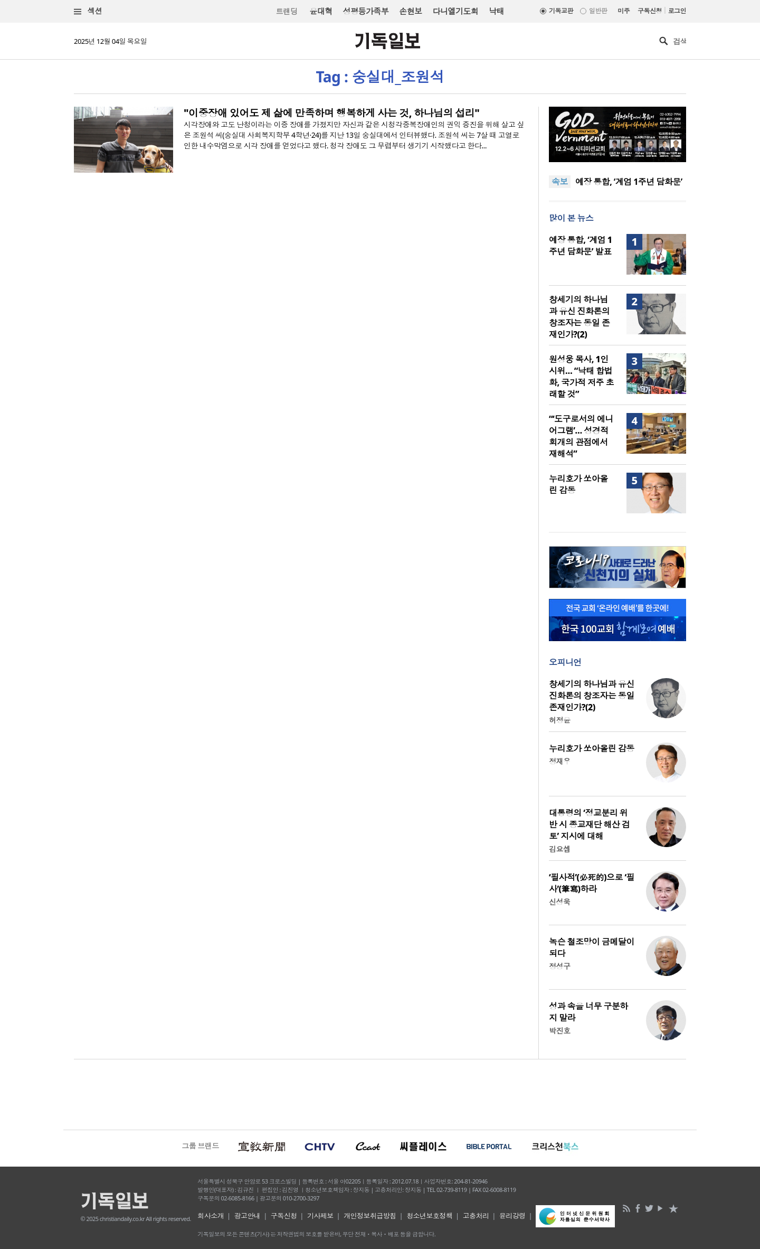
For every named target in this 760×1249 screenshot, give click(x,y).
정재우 (559, 761)
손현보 (410, 11)
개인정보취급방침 (370, 1215)
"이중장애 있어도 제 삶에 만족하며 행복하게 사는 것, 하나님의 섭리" (331, 113)
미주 (624, 10)
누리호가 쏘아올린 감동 (591, 748)
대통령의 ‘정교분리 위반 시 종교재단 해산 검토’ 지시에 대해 (589, 824)
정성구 (559, 966)
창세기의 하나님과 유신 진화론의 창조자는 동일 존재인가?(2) (579, 317)
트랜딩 (286, 11)
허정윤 (559, 720)
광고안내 (247, 1215)
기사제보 (320, 1215)
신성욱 (559, 902)
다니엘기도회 (456, 11)
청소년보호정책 (429, 1215)
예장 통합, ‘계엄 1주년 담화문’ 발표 (580, 245)
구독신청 (650, 10)
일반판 (598, 10)
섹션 (88, 11)
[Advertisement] (380, 1093)
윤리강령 (512, 1215)
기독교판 (561, 10)
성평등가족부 (366, 11)
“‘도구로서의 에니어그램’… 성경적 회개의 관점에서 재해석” (581, 436)
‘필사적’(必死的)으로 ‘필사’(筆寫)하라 (591, 883)
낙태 (496, 11)
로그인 (677, 10)
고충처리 (476, 1215)
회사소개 (210, 1215)
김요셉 (559, 849)
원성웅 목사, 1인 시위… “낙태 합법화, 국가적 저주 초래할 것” (581, 376)
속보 (560, 181)
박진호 (559, 1031)
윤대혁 (320, 11)
